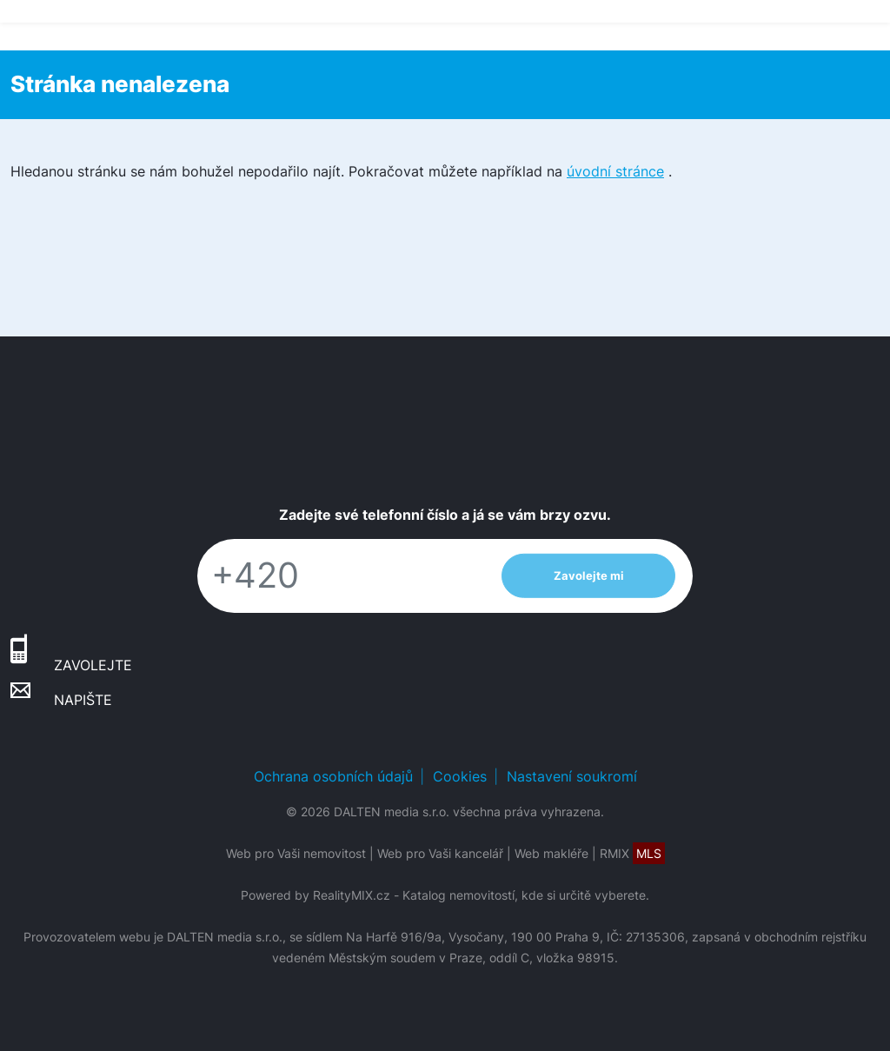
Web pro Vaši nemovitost (296, 853)
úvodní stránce (615, 171)
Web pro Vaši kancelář (440, 853)
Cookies (460, 776)
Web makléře (551, 853)
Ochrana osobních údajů (333, 776)
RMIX (632, 853)
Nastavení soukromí (572, 776)
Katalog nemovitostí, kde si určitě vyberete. (525, 895)
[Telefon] (340, 576)
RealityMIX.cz (351, 895)
